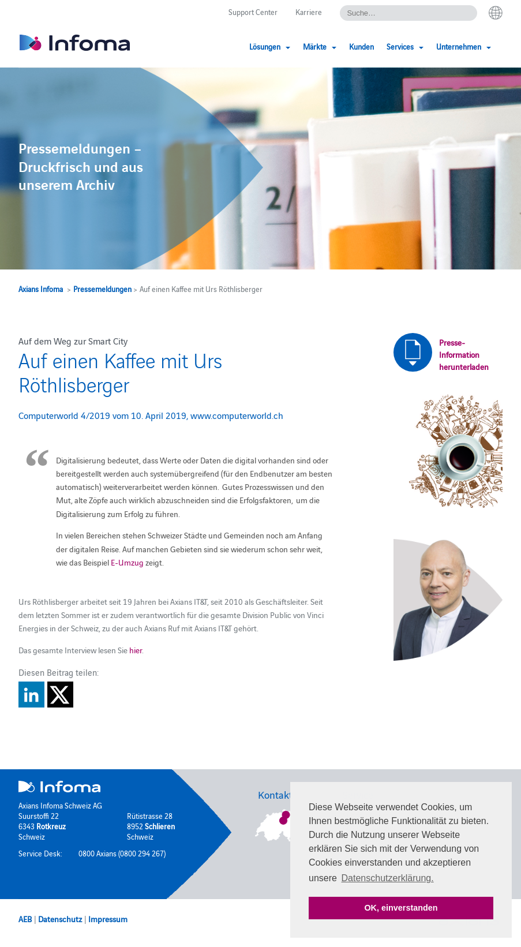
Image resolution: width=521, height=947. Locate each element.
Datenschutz (60, 918)
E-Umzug (127, 562)
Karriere (308, 11)
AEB (25, 918)
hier (135, 650)
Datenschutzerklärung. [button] (388, 878)
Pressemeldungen (102, 288)
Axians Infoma (40, 288)
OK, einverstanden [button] (400, 907)
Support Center (253, 11)
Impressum (108, 918)
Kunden (361, 46)
